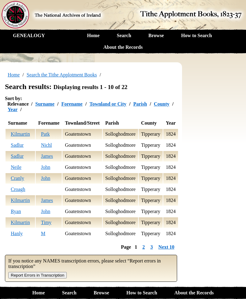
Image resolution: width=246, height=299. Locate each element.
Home (93, 35)
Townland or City (107, 104)
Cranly (17, 178)
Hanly (17, 233)
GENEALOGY (29, 35)
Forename (71, 104)
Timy (46, 222)
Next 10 (166, 247)
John (45, 167)
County (161, 104)
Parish (140, 104)
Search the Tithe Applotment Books (62, 74)
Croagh (18, 189)
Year (13, 109)
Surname (44, 104)
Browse (156, 35)
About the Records (123, 47)
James (47, 156)
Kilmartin (20, 134)
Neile (16, 167)
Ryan (16, 211)
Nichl (46, 145)
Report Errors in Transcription (37, 275)
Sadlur (17, 145)
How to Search (196, 35)
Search (124, 35)
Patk (45, 134)
